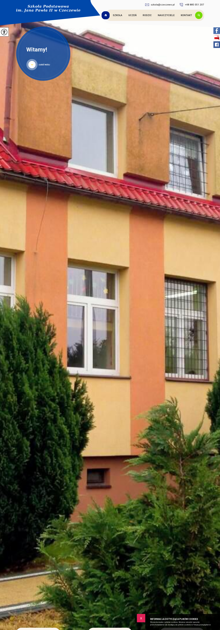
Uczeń (132, 15)
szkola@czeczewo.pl (160, 4)
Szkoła (117, 15)
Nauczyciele (166, 15)
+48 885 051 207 (192, 5)
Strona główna (106, 15)
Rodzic (147, 15)
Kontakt (186, 15)
